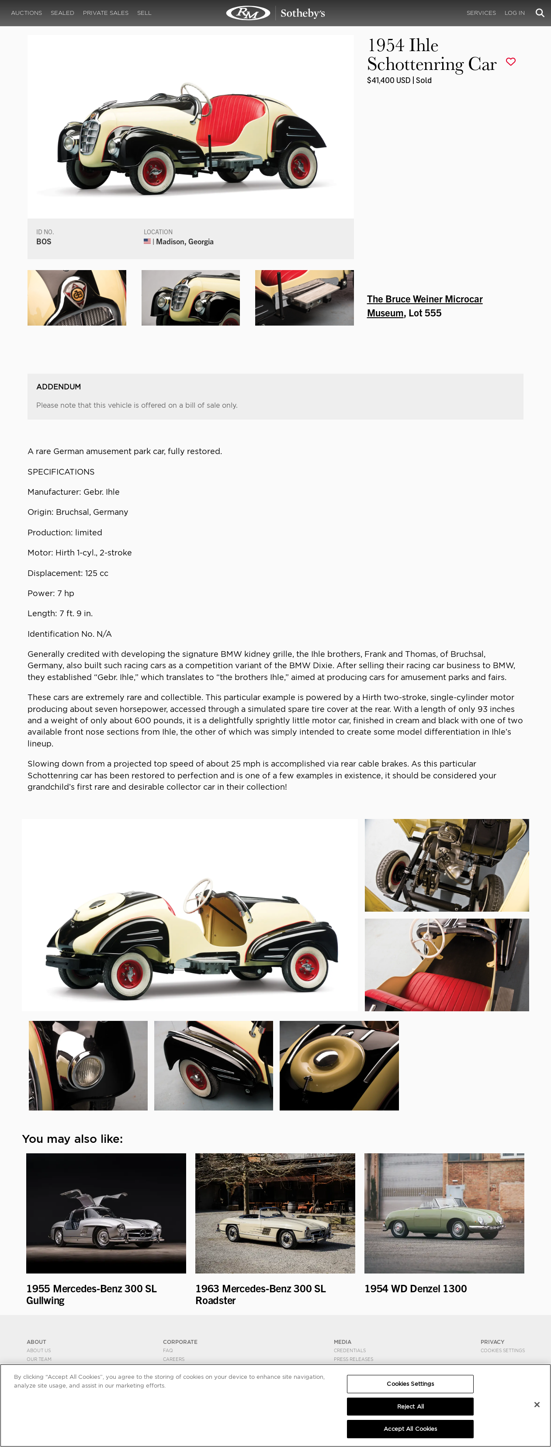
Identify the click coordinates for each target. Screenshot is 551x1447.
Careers (173, 1359)
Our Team (39, 1359)
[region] (275, 1405)
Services (481, 13)
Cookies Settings (503, 1350)
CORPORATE (180, 1342)
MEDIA (342, 1342)
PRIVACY (493, 1342)
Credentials (350, 1350)
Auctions (26, 13)
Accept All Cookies (410, 1429)
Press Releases (353, 1359)
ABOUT (36, 1342)
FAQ (168, 1350)
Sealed (62, 13)
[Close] (537, 1404)
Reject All (410, 1406)
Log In (515, 13)
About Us (39, 1350)
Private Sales (105, 13)
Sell (144, 13)
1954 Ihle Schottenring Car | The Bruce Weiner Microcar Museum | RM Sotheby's (275, 13)
